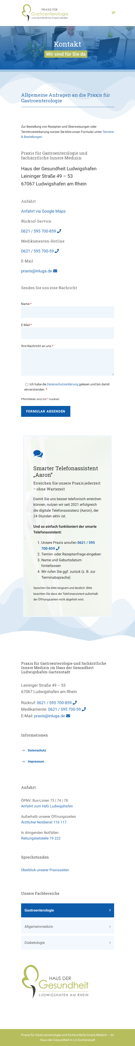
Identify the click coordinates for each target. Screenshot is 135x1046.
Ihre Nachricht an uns (67, 360)
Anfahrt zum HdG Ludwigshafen (47, 806)
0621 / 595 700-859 (41, 231)
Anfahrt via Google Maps (43, 211)
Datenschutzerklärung (62, 384)
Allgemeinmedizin (39, 926)
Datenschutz (37, 750)
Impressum (36, 761)
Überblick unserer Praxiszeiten (45, 870)
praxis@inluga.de (39, 271)
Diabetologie (35, 942)
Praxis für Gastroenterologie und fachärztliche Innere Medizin (64, 1035)
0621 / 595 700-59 (40, 251)
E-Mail (67, 331)
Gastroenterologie (39, 910)
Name (67, 310)
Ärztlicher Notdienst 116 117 (43, 822)
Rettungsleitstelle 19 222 (41, 838)
